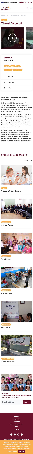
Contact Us (16, 429)
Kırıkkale (8, 77)
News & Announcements (16, 424)
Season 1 (23, 15)
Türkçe (30, 2)
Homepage (4, 15)
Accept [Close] (21, 451)
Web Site (9, 82)
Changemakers (14, 15)
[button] (12, 38)
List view (28, 160)
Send (27, 402)
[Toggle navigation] (31, 8)
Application (16, 421)
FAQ (16, 426)
